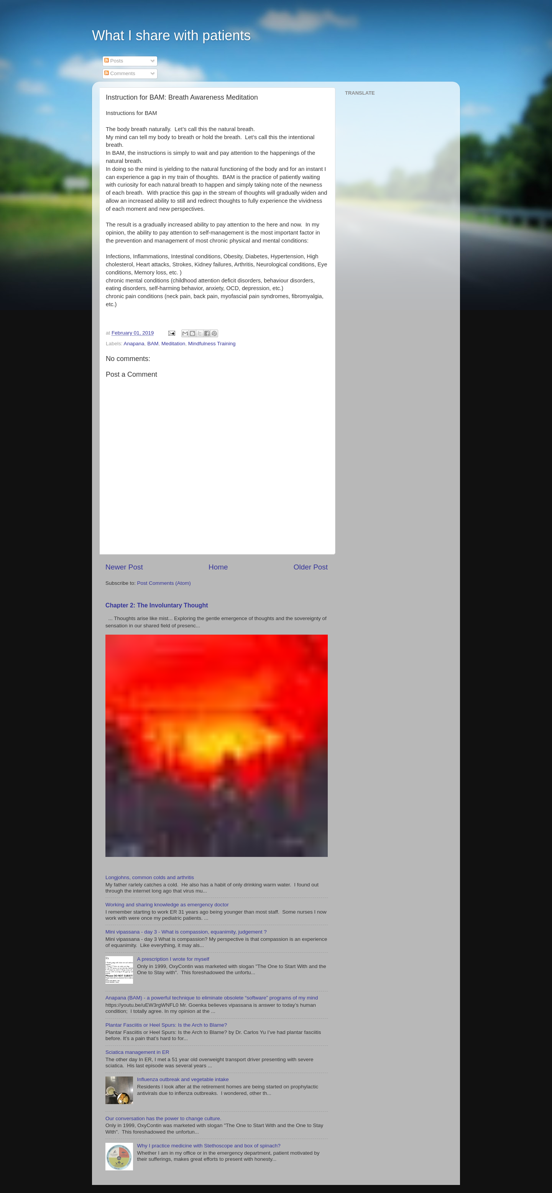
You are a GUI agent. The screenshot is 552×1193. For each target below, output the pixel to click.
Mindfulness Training (212, 343)
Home (218, 567)
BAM (152, 343)
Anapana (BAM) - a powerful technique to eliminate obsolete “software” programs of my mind (211, 998)
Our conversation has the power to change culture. (163, 1118)
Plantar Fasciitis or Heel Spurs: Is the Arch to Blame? (166, 1025)
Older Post (311, 567)
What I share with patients (171, 35)
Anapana (134, 343)
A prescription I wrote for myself (173, 959)
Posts (113, 61)
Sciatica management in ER (137, 1052)
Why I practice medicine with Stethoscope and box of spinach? (208, 1146)
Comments (119, 73)
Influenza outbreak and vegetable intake (182, 1079)
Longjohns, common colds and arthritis (149, 877)
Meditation (173, 343)
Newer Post (124, 567)
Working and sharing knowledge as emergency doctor (167, 904)
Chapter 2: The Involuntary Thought (156, 605)
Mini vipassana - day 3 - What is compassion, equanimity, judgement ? (186, 932)
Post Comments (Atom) (164, 583)
